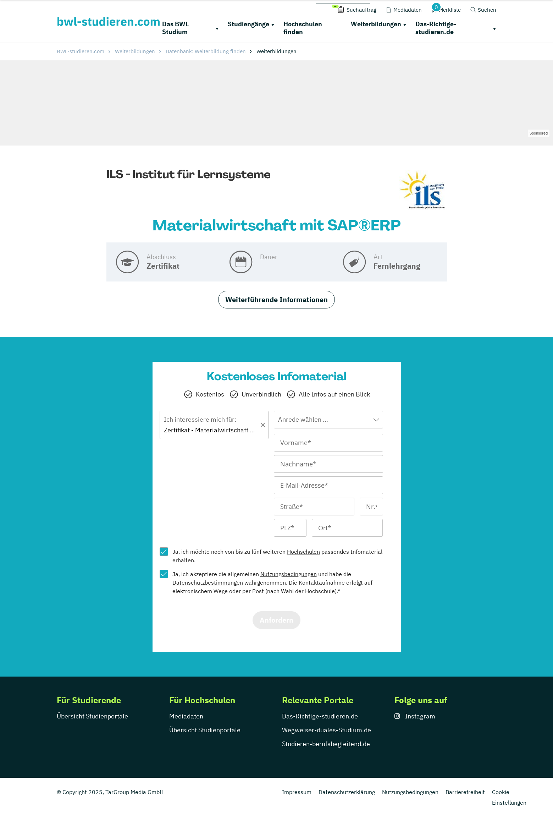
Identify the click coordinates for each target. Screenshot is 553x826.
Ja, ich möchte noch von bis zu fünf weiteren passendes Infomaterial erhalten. (277, 556)
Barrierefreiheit (465, 791)
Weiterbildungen (376, 24)
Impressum (296, 791)
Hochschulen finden (302, 28)
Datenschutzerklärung (347, 791)
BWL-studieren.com (80, 51)
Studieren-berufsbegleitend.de (326, 744)
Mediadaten (186, 716)
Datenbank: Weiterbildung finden (206, 51)
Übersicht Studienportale (92, 716)
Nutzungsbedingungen (288, 574)
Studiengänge (248, 24)
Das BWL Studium (175, 28)
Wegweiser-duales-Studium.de (326, 730)
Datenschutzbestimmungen (207, 582)
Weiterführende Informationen (276, 299)
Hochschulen (303, 551)
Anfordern (276, 620)
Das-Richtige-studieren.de (435, 28)
